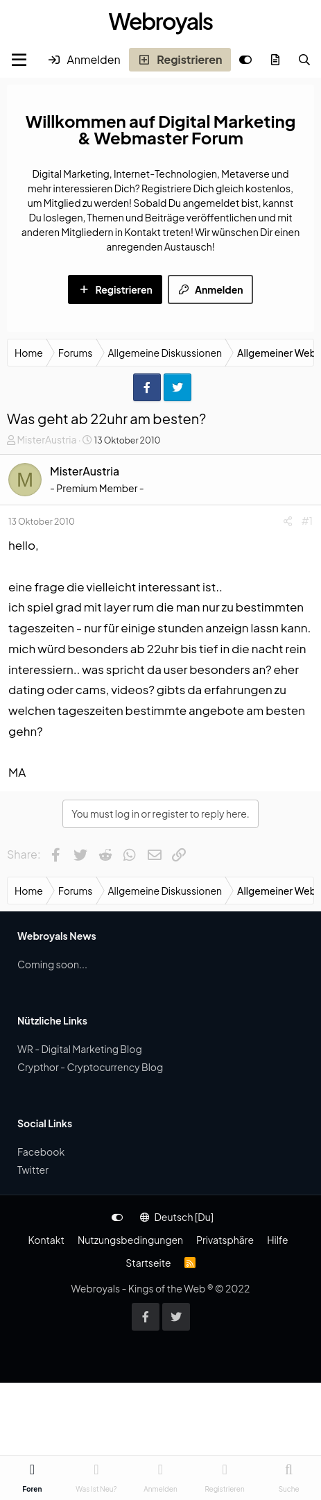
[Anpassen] (245, 60)
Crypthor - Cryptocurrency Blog (90, 1067)
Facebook (40, 1151)
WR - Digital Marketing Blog (79, 1049)
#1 (307, 520)
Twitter (33, 1169)
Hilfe (277, 1239)
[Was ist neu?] (275, 60)
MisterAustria (46, 439)
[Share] (288, 521)
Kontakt (46, 1239)
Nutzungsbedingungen (130, 1239)
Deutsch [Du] (177, 1217)
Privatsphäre (225, 1239)
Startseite (148, 1262)
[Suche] (304, 60)
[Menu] (19, 60)
